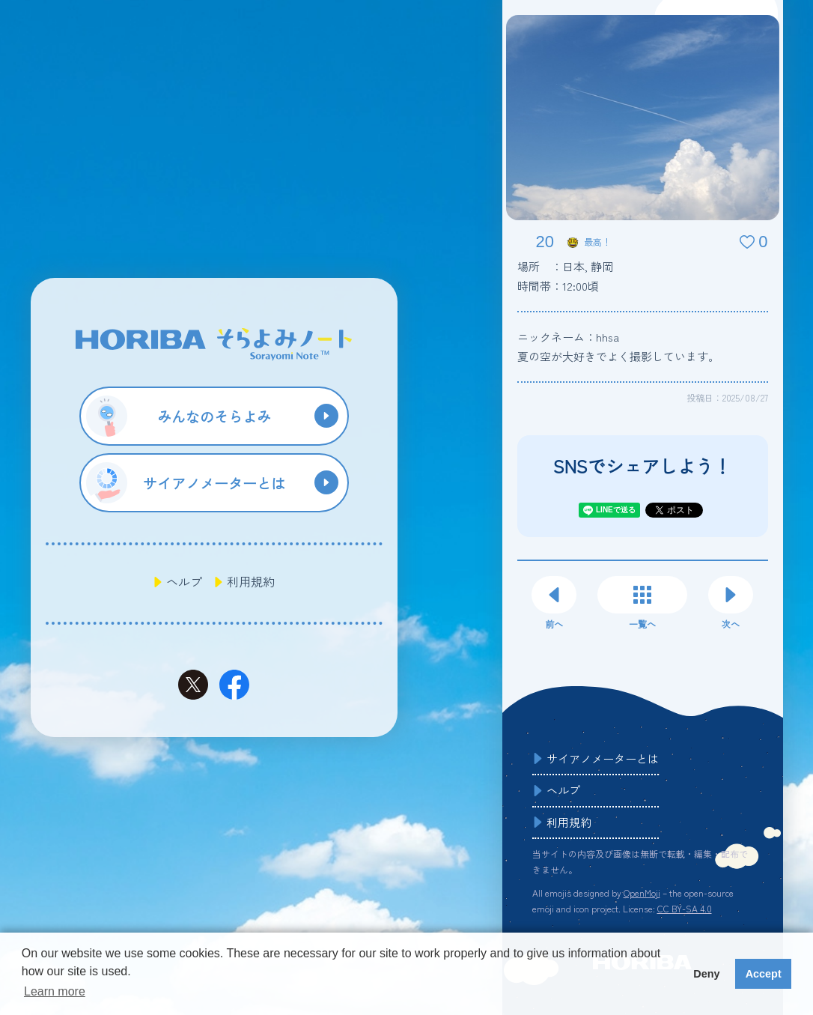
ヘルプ (184, 581)
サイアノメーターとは (602, 758)
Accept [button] (764, 974)
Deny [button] (706, 974)
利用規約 (251, 581)
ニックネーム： (568, 337)
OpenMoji (642, 892)
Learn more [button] (54, 991)
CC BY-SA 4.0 (684, 908)
